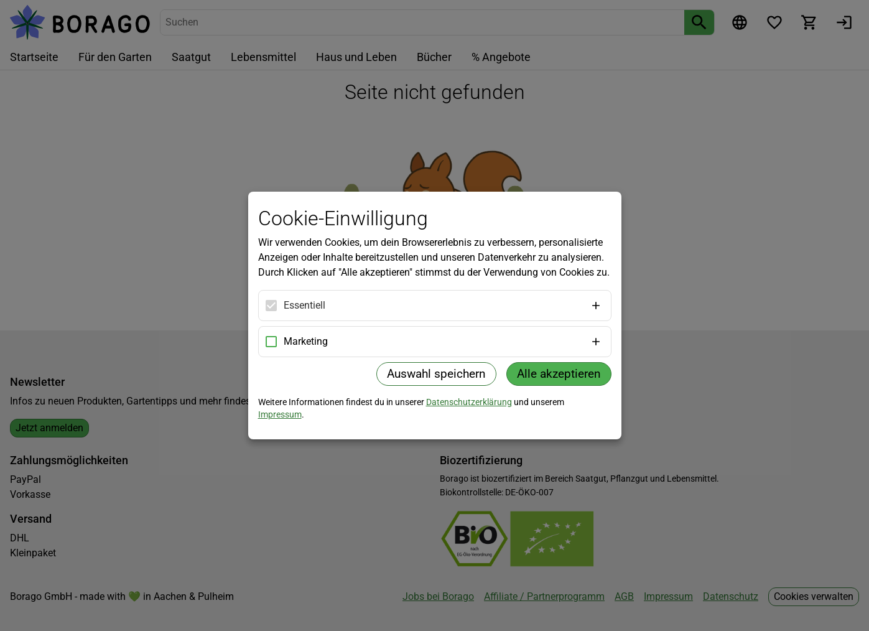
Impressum (280, 414)
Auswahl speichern (436, 374)
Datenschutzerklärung (469, 402)
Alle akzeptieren (559, 374)
